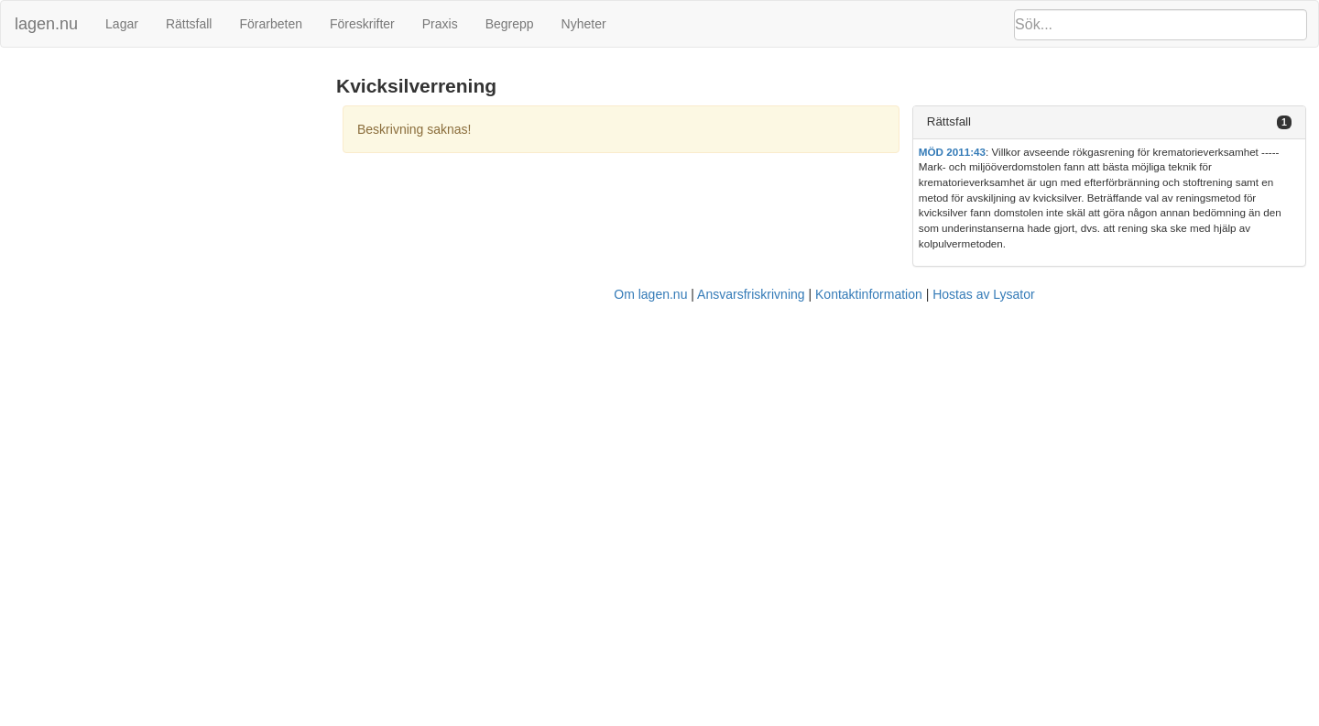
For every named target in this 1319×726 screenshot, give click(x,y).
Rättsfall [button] (949, 121)
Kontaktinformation (868, 294)
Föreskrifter (362, 23)
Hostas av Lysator (983, 294)
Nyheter (583, 23)
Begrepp (509, 23)
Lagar (121, 23)
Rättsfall (189, 23)
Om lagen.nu (650, 294)
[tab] (1109, 122)
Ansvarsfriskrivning (750, 294)
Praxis (440, 23)
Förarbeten (270, 23)
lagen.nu (46, 24)
